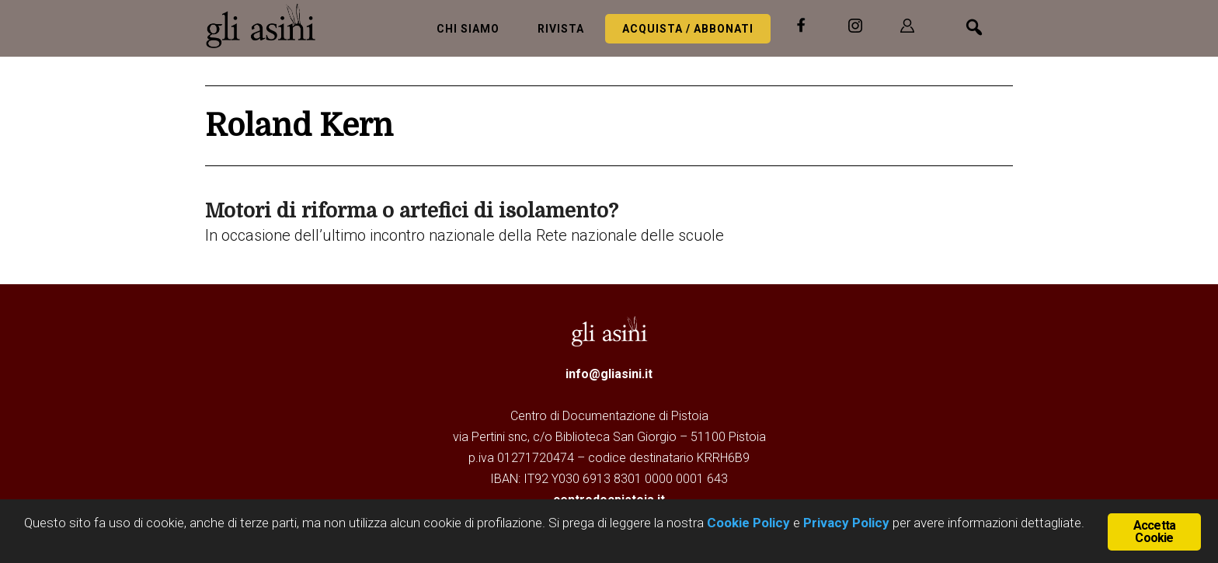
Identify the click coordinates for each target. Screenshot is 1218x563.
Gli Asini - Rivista (267, 25)
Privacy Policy (846, 522)
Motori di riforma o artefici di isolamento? (411, 211)
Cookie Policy (747, 522)
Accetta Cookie (1154, 531)
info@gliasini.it (609, 374)
